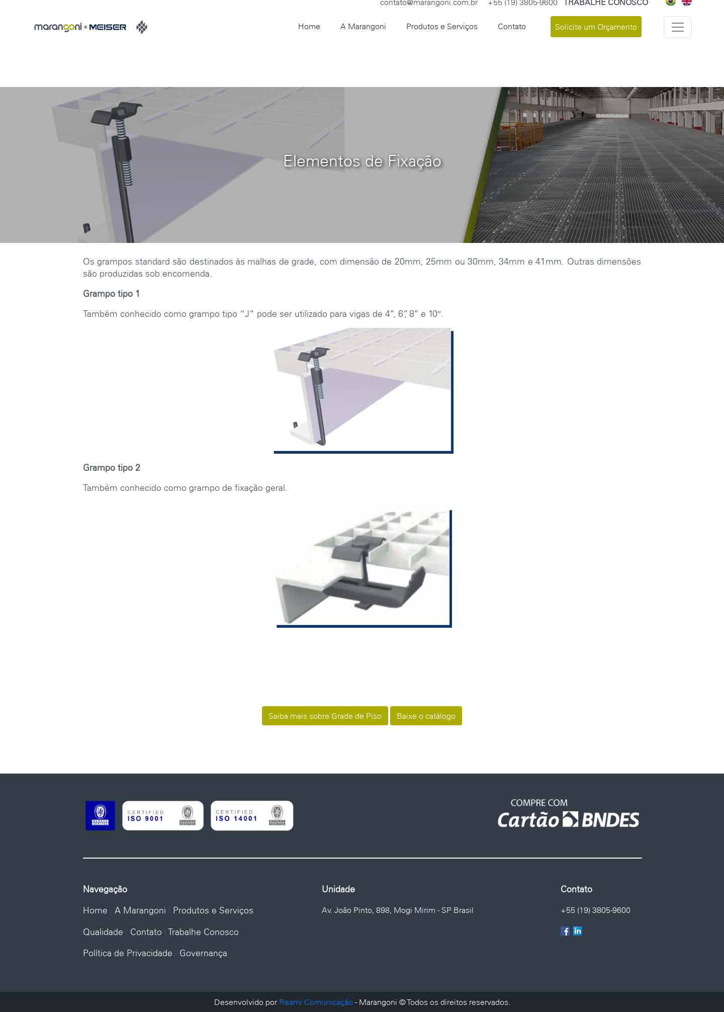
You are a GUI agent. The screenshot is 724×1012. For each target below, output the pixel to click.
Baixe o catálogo (426, 716)
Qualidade (103, 932)
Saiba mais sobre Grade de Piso (325, 716)
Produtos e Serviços (442, 26)
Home (309, 26)
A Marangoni (363, 26)
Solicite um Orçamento (596, 27)
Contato (512, 26)
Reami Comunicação (316, 1002)
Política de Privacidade (127, 953)
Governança (203, 953)
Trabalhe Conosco (203, 932)
